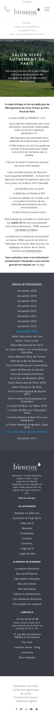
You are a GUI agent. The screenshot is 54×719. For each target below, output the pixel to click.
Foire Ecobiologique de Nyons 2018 (27, 393)
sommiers (15, 247)
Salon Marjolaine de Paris (27, 345)
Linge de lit (27, 548)
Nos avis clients (27, 583)
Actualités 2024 (27, 300)
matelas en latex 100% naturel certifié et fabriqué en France (27, 240)
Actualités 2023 (27, 306)
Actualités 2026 (27, 290)
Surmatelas (27, 533)
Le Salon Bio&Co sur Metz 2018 (27, 405)
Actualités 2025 (27, 295)
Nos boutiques (27, 588)
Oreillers (27, 543)
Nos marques (27, 657)
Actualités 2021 (27, 316)
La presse (27, 652)
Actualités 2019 (27, 326)
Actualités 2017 (27, 438)
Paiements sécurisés (26, 686)
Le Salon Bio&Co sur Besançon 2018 (26, 411)
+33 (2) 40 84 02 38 (27, 619)
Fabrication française (27, 578)
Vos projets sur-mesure (27, 604)
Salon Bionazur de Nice (27, 387)
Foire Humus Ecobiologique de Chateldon (27, 400)
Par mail (27, 642)
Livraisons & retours (26, 697)
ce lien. (40, 264)
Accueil (27, 22)
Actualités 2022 (27, 311)
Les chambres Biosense (27, 599)
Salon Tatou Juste (27, 340)
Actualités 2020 (27, 321)
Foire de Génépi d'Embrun (27, 374)
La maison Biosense (27, 568)
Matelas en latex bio (27, 513)
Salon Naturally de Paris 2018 (27, 382)
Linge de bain (27, 553)
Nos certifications (27, 573)
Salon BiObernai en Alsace (27, 369)
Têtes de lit (27, 523)
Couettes (27, 538)
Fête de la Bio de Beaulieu (27, 361)
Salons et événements (27, 26)
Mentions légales (27, 701)
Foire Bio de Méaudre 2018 (27, 378)
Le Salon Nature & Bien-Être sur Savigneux (26, 419)
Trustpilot (27, 2)
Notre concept (27, 498)
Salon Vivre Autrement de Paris (27, 34)
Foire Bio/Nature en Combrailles (27, 365)
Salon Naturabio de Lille (27, 336)
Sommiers (19, 518)
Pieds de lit (34, 518)
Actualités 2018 (27, 30)
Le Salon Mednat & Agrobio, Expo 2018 (27, 426)
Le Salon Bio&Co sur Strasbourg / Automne (27, 351)
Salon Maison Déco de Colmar (27, 356)
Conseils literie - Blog (27, 647)
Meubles (27, 528)
